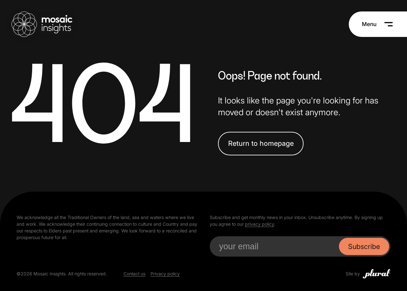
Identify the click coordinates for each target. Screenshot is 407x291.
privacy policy (259, 224)
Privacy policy (165, 273)
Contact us (134, 273)
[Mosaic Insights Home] (41, 24)
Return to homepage (261, 143)
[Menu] (378, 24)
